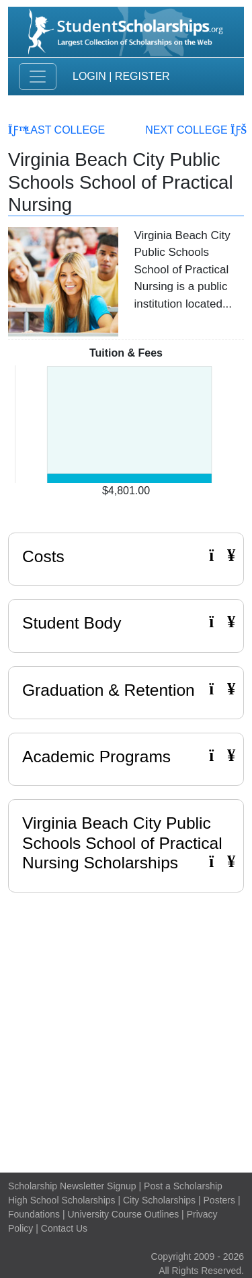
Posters (219, 1200)
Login (89, 76)
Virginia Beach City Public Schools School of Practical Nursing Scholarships (122, 843)
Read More (189, 330)
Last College (56, 130)
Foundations (34, 1214)
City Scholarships (159, 1200)
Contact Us (64, 1228)
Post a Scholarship (183, 1186)
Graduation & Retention (126, 689)
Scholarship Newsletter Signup (72, 1186)
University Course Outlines (123, 1214)
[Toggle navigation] (37, 76)
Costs (126, 556)
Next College (194, 130)
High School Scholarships (62, 1200)
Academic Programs (126, 756)
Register (142, 76)
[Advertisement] (126, 1029)
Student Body (126, 622)
